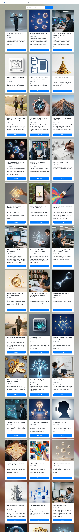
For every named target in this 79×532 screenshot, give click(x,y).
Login (74, 2)
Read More (16, 50)
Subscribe (49, 7)
